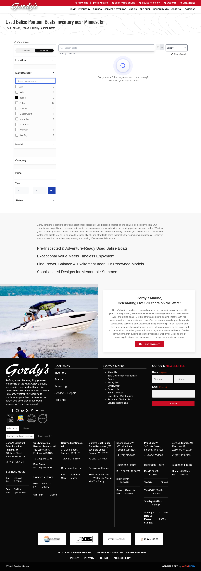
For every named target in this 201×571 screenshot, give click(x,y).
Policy (74, 558)
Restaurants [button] (161, 9)
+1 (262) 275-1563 (15, 462)
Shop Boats (100, 3)
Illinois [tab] (26, 428)
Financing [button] (61, 386)
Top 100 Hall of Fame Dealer (73, 552)
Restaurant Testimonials (120, 399)
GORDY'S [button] (176, 9)
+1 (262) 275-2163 (42, 458)
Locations (187, 3)
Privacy (89, 558)
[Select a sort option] (176, 47)
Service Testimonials (118, 403)
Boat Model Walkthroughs (120, 396)
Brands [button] (97, 9)
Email (159, 387)
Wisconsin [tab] (12, 428)
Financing (81, 3)
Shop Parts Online (123, 3)
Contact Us (113, 389)
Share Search (178, 54)
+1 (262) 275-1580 (153, 455)
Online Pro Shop (149, 3)
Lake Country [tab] (45, 436)
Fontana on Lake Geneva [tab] (20, 436)
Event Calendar (115, 392)
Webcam (170, 3)
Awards (111, 379)
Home (72, 9)
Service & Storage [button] (115, 9)
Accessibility (122, 558)
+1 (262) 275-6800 (70, 458)
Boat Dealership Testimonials (122, 375)
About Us (112, 372)
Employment (114, 386)
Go (51, 190)
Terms (104, 558)
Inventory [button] (84, 9)
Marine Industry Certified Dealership (121, 552)
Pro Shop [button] (145, 9)
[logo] (52, 539)
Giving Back (114, 382)
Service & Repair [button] (65, 393)
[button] (100, 248)
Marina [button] (133, 9)
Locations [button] (189, 9)
